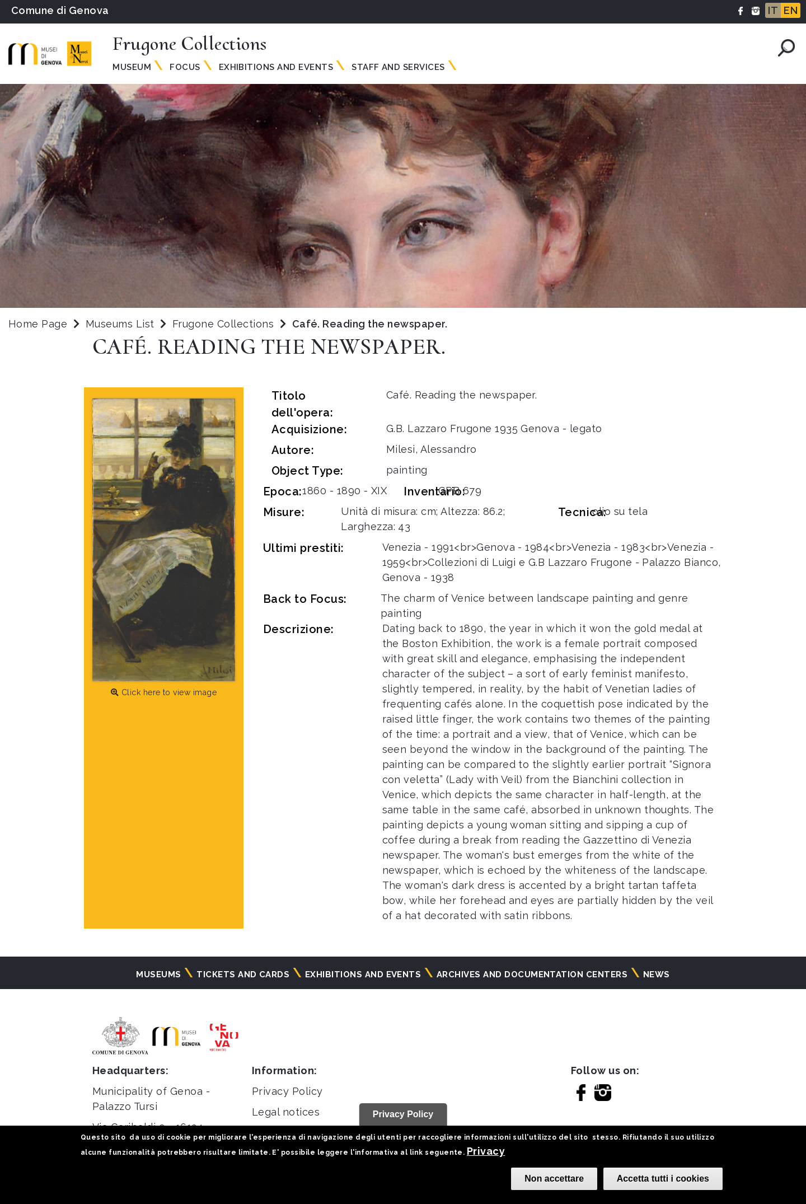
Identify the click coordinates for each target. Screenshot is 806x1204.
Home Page (37, 324)
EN (791, 10)
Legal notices (286, 1112)
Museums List (120, 324)
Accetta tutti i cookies (663, 1178)
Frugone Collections (224, 324)
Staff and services (398, 67)
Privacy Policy (287, 1091)
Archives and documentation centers (532, 974)
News (656, 974)
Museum (132, 67)
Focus (185, 67)
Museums (158, 974)
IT (773, 10)
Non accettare (554, 1178)
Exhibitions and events (276, 67)
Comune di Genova (60, 10)
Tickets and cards (242, 974)
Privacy (486, 1151)
